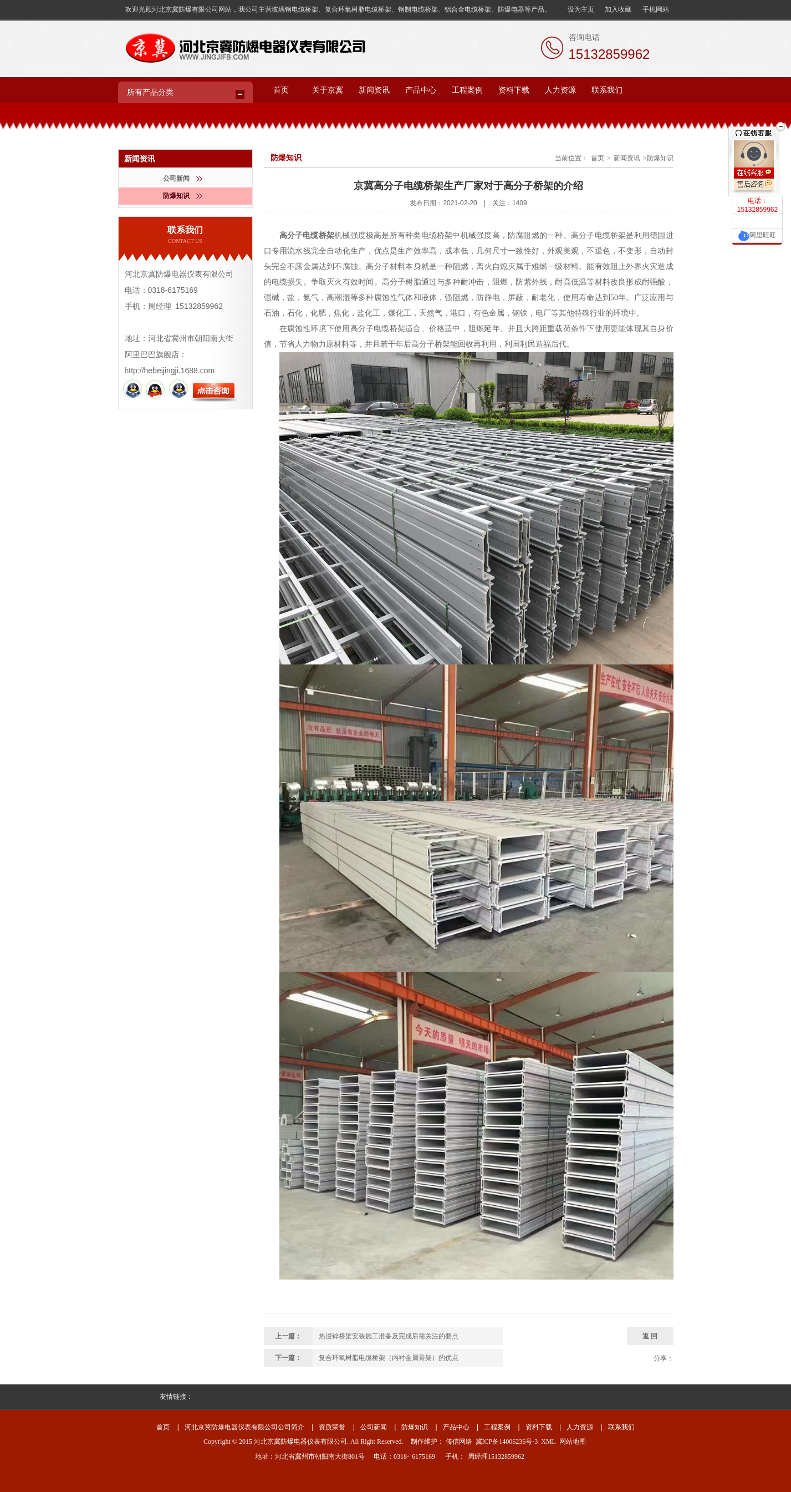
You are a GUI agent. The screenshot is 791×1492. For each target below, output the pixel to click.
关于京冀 (327, 90)
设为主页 (581, 9)
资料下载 (513, 90)
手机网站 (655, 9)
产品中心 (420, 90)
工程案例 (467, 90)
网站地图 (572, 1441)
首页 (281, 90)
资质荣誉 (332, 1427)
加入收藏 (618, 9)
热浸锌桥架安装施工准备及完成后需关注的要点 (388, 1336)
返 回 (649, 1336)
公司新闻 (182, 178)
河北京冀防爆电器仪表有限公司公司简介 (244, 1427)
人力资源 (560, 90)
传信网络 (459, 1441)
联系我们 (606, 90)
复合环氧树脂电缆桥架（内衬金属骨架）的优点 (388, 1358)
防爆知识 (182, 196)
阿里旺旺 (757, 235)
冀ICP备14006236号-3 (507, 1441)
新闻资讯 (374, 90)
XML (548, 1441)
